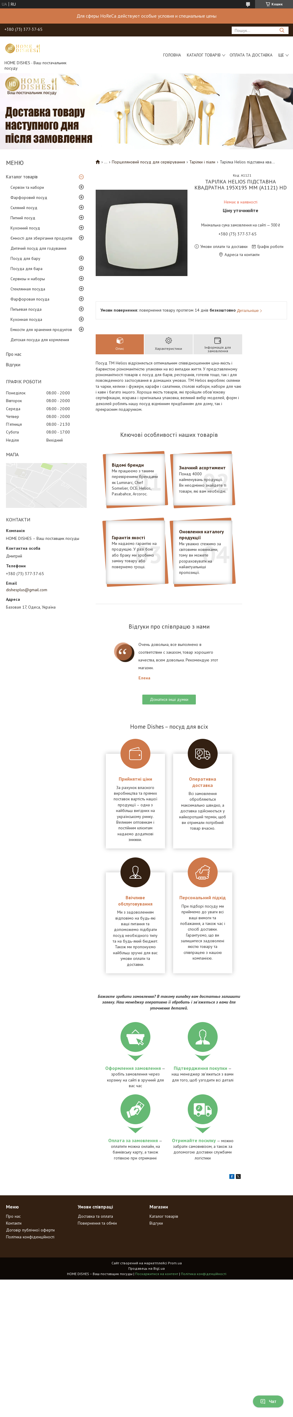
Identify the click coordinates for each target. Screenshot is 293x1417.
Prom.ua (175, 1263)
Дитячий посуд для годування (38, 248)
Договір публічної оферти (30, 1230)
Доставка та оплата (95, 1216)
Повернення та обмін (97, 1223)
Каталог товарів (204, 55)
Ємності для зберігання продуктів (41, 238)
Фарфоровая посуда (29, 299)
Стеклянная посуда (27, 289)
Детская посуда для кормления (39, 339)
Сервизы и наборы (27, 278)
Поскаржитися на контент (156, 1274)
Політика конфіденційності (30, 1237)
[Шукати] (282, 30)
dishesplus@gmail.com (26, 589)
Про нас (14, 354)
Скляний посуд (23, 207)
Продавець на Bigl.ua (146, 1268)
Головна (172, 55)
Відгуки (13, 364)
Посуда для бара (26, 268)
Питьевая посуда (26, 309)
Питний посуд (22, 217)
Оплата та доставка (251, 55)
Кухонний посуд (25, 228)
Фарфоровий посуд (28, 197)
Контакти (14, 1223)
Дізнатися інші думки (169, 699)
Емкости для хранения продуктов (41, 329)
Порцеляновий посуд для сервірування (148, 162)
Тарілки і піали (202, 162)
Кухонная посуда (26, 319)
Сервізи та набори (27, 187)
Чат (268, 1401)
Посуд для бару (25, 258)
